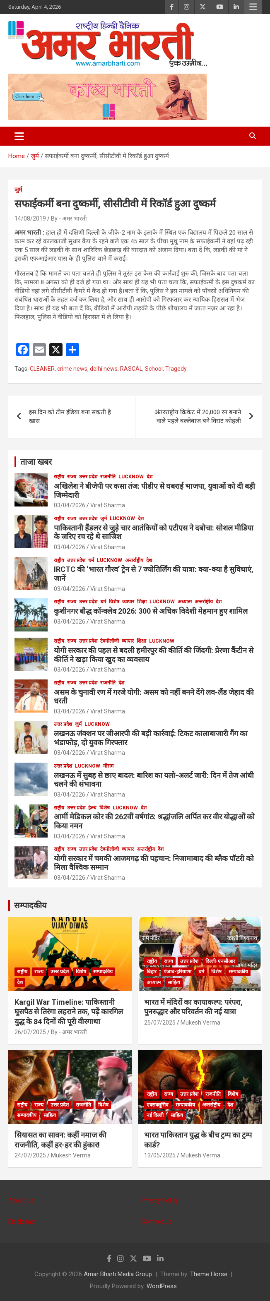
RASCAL (131, 368)
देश (149, 477)
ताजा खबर (36, 462)
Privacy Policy (159, 1200)
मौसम (108, 766)
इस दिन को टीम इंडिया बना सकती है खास (70, 416)
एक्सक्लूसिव (158, 1105)
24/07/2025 (30, 1155)
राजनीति (108, 477)
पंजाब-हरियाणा (177, 972)
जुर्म (18, 189)
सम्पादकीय (30, 905)
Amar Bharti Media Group (118, 1274)
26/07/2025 (30, 1032)
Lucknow (131, 477)
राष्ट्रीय (59, 477)
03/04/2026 (69, 505)
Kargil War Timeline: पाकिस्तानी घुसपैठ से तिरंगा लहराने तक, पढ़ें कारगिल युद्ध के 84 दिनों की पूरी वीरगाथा (68, 1012)
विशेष (114, 602)
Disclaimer (22, 1221)
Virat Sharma (107, 505)
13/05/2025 (160, 1155)
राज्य (71, 477)
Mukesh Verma (200, 1022)
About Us (21, 1200)
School (154, 368)
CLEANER (42, 368)
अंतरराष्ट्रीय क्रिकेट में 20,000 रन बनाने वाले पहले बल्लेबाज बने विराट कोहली (197, 416)
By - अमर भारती (69, 218)
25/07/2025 (160, 1022)
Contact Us (156, 1221)
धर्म (91, 560)
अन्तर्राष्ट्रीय (134, 560)
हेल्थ (92, 808)
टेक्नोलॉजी (109, 641)
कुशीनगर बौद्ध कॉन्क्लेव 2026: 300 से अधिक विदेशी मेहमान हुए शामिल (151, 611)
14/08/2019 (30, 218)
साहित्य (174, 982)
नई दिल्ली (155, 1115)
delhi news (104, 368)
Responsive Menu (253, 7)
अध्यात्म (185, 602)
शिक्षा (142, 602)
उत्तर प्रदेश (88, 477)
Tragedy (176, 368)
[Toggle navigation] (19, 136)
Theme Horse (208, 1274)
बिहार (152, 972)
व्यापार (128, 602)
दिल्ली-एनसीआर (220, 961)
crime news (72, 368)
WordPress (162, 1286)
